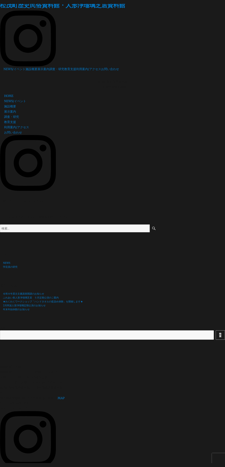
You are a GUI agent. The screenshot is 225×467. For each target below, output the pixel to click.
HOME (8, 96)
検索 (2, 328)
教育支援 (70, 69)
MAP (61, 398)
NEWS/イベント (15, 69)
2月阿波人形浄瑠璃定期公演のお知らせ (24, 305)
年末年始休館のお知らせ (16, 309)
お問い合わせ (110, 69)
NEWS (6, 263)
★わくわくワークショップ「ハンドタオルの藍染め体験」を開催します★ (43, 301)
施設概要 (31, 69)
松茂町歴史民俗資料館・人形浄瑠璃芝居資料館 (62, 5)
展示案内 (43, 69)
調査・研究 (56, 69)
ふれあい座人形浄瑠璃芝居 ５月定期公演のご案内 (31, 297)
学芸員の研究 (10, 266)
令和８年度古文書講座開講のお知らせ (23, 293)
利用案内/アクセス (88, 69)
